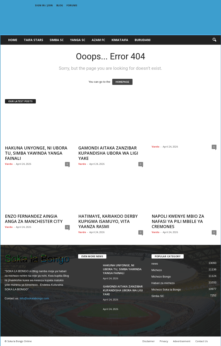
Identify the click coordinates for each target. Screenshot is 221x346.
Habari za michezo (163, 283)
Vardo (9, 163)
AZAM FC (98, 40)
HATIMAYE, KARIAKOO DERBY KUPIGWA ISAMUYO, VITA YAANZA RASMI (108, 221)
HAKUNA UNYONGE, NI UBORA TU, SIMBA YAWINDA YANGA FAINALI (36, 153)
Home (12, 40)
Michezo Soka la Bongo (166, 289)
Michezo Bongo (161, 276)
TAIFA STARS (33, 40)
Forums (71, 5)
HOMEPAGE (122, 82)
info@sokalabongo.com (34, 298)
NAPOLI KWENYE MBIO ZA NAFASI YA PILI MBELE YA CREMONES (178, 221)
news (155, 263)
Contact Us (201, 341)
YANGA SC (77, 40)
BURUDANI (142, 40)
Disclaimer (148, 341)
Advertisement (181, 341)
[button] (214, 40)
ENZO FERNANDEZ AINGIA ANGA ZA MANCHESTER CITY (34, 218)
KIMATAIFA (120, 40)
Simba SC (158, 296)
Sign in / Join (44, 5)
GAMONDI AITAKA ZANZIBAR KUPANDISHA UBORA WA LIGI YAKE (108, 153)
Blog (59, 5)
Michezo (157, 270)
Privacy (164, 341)
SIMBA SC (57, 40)
